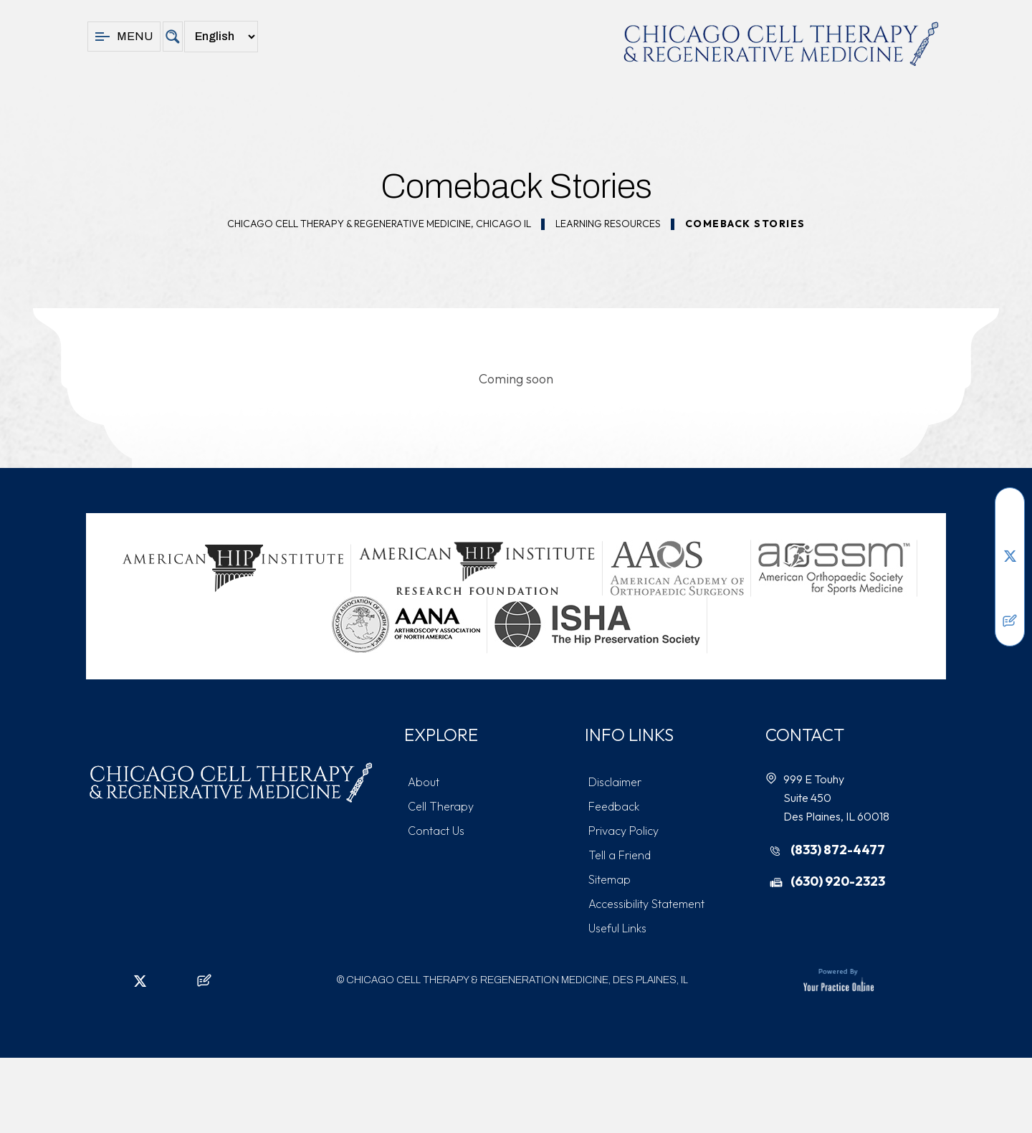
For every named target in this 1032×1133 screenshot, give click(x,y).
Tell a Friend (619, 855)
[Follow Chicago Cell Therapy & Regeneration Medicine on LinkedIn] (1010, 534)
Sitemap (609, 879)
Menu (124, 36)
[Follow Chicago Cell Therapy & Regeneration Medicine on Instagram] (1010, 577)
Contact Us (436, 830)
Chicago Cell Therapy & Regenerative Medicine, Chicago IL (379, 223)
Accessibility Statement (646, 904)
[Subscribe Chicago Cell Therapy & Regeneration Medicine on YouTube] (1010, 599)
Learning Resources (608, 223)
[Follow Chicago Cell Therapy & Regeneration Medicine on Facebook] (1010, 513)
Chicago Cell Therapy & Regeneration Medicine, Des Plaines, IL (517, 980)
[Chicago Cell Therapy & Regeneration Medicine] (781, 43)
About (423, 782)
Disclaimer (614, 782)
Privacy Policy (623, 830)
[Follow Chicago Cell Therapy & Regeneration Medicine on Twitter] (1010, 556)
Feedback (613, 806)
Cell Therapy (441, 806)
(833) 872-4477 (837, 849)
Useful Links (617, 928)
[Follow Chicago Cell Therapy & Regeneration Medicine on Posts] (1010, 620)
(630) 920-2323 (837, 881)
